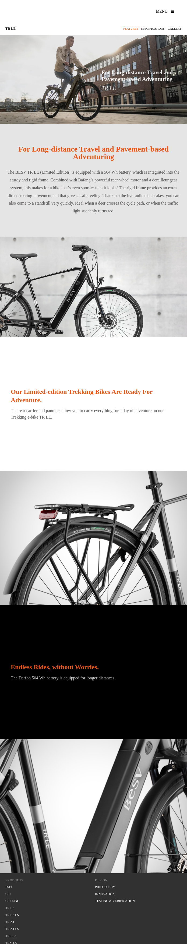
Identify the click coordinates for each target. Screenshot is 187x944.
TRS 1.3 (10, 936)
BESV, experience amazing (34, 13)
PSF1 (8, 887)
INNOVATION (105, 894)
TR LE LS (12, 915)
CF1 (8, 894)
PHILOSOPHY (105, 887)
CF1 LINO (12, 901)
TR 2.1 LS (12, 929)
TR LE (9, 908)
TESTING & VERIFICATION (115, 901)
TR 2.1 (9, 922)
